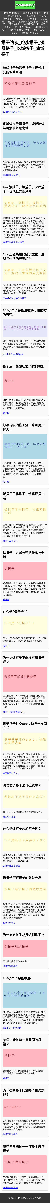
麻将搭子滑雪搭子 (31, 13)
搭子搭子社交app (23, 27)
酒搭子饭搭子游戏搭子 (13, 242)
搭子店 (6, 413)
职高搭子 (31, 16)
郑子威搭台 (14, 24)
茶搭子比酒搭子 (10, 1134)
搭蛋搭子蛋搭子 (15, 16)
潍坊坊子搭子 (9, 817)
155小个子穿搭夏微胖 (13, 354)
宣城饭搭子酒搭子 (11, 175)
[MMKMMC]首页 (11, 13)
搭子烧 (6, 482)
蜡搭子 (6, 599)
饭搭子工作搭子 (10, 541)
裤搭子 (7, 27)
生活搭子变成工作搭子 (34, 24)
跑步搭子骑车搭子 (30, 33)
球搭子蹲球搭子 (10, 1187)
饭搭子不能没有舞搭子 (13, 712)
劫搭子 (14, 33)
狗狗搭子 (20, 19)
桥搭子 (6, 1078)
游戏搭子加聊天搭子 (12, 112)
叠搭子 (11, 21)
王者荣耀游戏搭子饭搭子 (14, 298)
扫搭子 (6, 646)
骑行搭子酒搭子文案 (19, 30)
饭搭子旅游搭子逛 (11, 866)
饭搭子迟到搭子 (10, 966)
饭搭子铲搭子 (9, 923)
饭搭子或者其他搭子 (28, 21)
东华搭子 (32, 19)
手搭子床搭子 (39, 30)
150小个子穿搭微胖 (12, 1028)
